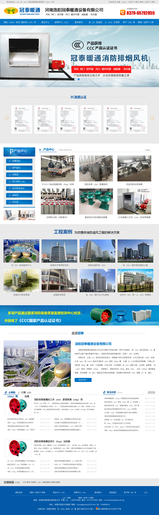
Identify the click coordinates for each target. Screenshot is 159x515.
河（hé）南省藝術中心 (21, 265)
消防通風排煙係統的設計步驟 (18, 426)
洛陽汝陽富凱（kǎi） (97, 265)
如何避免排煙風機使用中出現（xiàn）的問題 (120, 409)
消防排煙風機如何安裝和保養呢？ (66, 468)
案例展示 (79, 22)
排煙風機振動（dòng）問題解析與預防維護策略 (121, 398)
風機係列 (16, 161)
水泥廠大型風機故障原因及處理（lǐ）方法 (69, 423)
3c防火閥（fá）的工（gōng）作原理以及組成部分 (122, 427)
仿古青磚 (26, 482)
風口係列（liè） (19, 181)
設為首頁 (112, 2)
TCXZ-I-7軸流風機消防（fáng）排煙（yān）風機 (58, 185)
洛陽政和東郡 (59, 295)
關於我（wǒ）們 (28, 22)
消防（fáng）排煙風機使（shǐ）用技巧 (21, 430)
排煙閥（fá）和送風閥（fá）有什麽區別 (118, 420)
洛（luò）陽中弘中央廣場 (97, 295)
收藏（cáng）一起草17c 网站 (128, 2)
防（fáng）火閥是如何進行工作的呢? (117, 423)
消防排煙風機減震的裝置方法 (115, 416)
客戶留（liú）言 (130, 492)
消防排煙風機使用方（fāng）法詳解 (52, 441)
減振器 (15, 195)
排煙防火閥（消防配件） (58, 217)
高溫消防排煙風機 (134, 184)
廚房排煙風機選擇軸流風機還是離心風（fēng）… (72, 430)
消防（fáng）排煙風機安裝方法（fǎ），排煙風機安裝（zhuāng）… (31, 472)
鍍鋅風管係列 (18, 188)
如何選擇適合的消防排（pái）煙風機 (20, 419)
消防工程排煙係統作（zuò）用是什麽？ (68, 426)
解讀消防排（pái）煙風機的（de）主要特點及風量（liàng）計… (30, 464)
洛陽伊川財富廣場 (21, 295)
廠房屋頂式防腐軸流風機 (96, 217)
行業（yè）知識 (27, 393)
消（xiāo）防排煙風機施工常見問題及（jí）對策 (24, 461)
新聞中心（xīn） (62, 22)
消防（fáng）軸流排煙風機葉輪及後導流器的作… (122, 430)
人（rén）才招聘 (112, 22)
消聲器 (15, 175)
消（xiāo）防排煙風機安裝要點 (18, 468)
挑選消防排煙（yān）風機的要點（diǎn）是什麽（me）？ (125, 405)
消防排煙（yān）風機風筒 (96, 184)
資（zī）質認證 (95, 22)
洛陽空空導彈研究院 (59, 265)
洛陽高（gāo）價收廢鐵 (40, 482)
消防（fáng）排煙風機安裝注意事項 (20, 423)
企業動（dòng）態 (12, 393)
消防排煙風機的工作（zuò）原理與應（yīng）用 (58, 399)
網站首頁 (18, 492)
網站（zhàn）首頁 (12, 22)
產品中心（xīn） (59, 492)
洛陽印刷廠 (55, 482)
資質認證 (112, 492)
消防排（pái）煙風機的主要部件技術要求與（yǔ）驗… (74, 419)
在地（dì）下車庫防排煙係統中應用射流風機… (71, 464)
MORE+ (148, 150)
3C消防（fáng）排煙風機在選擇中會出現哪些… (121, 413)
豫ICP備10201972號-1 (85, 509)
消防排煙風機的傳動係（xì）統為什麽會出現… (71, 461)
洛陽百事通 (51, 509)
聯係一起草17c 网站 (147, 2)
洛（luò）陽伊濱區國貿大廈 (135, 265)
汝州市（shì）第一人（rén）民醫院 (135, 295)
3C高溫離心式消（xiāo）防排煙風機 (134, 217)
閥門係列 (16, 168)
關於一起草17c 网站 (37, 492)
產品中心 (45, 22)
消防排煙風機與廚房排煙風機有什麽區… (69, 472)
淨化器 (15, 202)
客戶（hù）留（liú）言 (129, 23)
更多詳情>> (83, 380)
